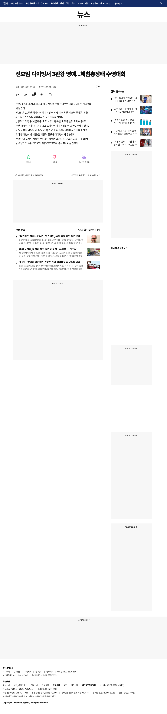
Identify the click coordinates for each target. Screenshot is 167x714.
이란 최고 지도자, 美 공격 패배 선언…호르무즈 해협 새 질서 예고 (125, 133)
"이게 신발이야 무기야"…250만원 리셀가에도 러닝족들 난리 (49, 262)
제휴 (15, 685)
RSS (65, 685)
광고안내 (38, 671)
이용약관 (74, 685)
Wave (80, 3)
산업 (68, 3)
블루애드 (49, 671)
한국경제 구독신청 (78, 175)
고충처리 (28, 671)
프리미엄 (106, 3)
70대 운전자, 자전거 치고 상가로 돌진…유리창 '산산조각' (48, 249)
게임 (86, 3)
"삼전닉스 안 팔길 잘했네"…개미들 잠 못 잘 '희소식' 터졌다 (125, 122)
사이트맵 (45, 685)
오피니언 (54, 3)
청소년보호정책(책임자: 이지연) (112, 685)
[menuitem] (17, 95)
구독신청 (17, 671)
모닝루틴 (94, 3)
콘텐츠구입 (22, 685)
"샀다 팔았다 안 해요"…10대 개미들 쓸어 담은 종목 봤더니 (126, 100)
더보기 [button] (117, 3)
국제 (73, 3)
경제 (62, 3)
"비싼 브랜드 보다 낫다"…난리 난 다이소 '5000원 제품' (125, 144)
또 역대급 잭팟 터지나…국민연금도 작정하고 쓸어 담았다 (125, 111)
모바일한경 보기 (94, 175)
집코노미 (44, 3)
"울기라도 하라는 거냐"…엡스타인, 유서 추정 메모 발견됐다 (49, 236)
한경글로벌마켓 (32, 3)
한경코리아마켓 (16, 3)
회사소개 (6, 671)
